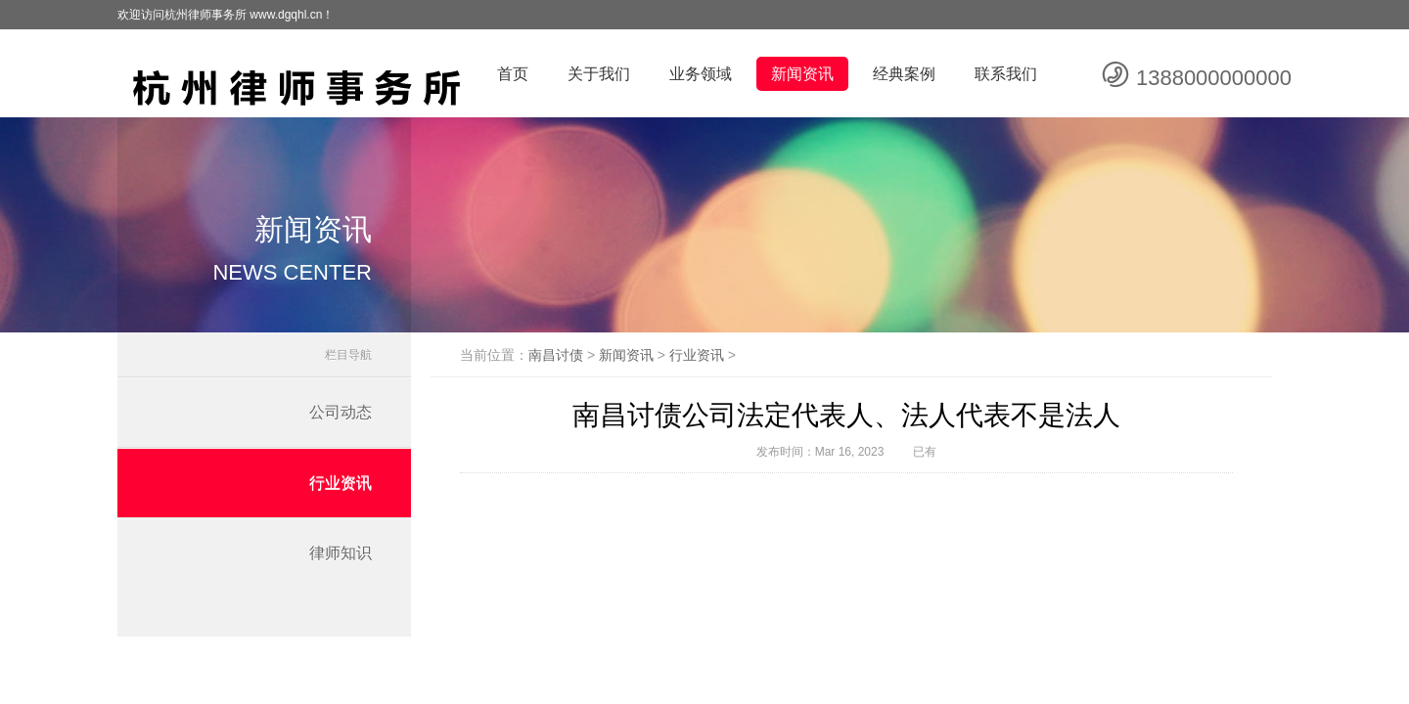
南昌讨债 (555, 355)
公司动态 (340, 412)
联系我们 (1006, 74)
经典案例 (904, 74)
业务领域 (700, 74)
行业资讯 (340, 482)
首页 (512, 74)
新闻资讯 (802, 74)
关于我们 (599, 74)
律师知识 (340, 553)
